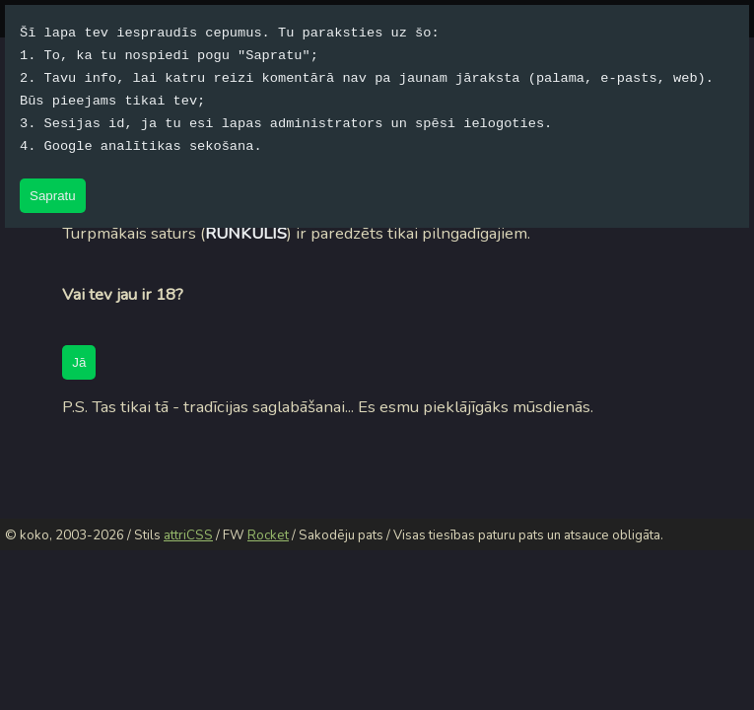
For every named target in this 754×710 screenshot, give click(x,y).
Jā (79, 362)
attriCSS (188, 535)
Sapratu (53, 195)
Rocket (268, 535)
